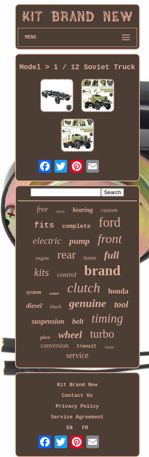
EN (69, 428)
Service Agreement (77, 417)
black (55, 306)
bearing (83, 209)
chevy (60, 211)
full (111, 255)
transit (86, 346)
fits (44, 225)
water (54, 293)
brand (102, 270)
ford (109, 222)
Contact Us (77, 396)
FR (85, 428)
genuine (87, 303)
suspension (48, 321)
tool (121, 304)
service (77, 355)
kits (41, 272)
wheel (70, 334)
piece (45, 337)
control (66, 274)
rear (66, 254)
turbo (102, 333)
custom (109, 210)
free (42, 209)
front (110, 238)
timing (107, 318)
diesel (34, 305)
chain (109, 346)
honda (118, 291)
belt (78, 321)
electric (47, 240)
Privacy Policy (77, 406)
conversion (54, 345)
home (90, 258)
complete (76, 226)
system (33, 292)
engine (43, 258)
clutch (83, 287)
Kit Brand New (77, 385)
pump (79, 241)
